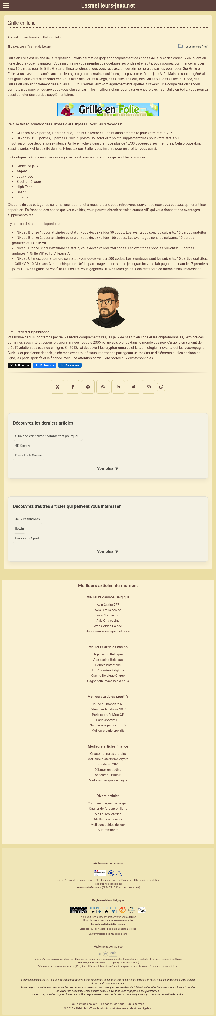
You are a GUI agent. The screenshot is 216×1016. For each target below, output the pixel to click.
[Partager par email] (133, 384)
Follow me (22, 365)
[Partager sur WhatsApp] (103, 384)
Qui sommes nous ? (84, 1003)
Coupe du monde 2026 (108, 703)
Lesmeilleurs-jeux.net (108, 5)
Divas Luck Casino (29, 452)
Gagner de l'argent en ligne (108, 808)
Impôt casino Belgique (108, 669)
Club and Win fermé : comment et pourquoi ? (50, 431)
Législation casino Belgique (121, 928)
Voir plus (108, 465)
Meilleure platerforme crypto (108, 758)
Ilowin (20, 526)
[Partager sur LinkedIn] (113, 384)
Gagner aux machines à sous (108, 680)
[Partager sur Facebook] (83, 384)
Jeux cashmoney (28, 516)
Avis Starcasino (108, 614)
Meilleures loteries (108, 813)
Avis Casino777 (108, 604)
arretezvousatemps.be (120, 919)
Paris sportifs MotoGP (108, 714)
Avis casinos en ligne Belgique (108, 630)
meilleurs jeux (68, 74)
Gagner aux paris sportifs (108, 724)
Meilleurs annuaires (108, 818)
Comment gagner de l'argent (108, 802)
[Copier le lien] (143, 384)
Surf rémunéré (108, 829)
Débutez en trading (107, 769)
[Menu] (6, 5)
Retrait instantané (108, 664)
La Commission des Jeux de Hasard (108, 932)
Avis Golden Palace (108, 625)
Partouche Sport (28, 537)
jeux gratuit (59, 58)
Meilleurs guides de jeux (108, 824)
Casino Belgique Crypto (108, 675)
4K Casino (23, 441)
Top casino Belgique (108, 653)
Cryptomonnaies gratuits (108, 753)
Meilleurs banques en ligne (108, 779)
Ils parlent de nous (112, 1003)
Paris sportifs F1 (108, 719)
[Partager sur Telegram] (93, 384)
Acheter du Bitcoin (108, 774)
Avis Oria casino (108, 620)
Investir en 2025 (108, 763)
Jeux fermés (136, 1003)
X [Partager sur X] (73, 384)
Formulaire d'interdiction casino (108, 923)
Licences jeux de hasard (92, 928)
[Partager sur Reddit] (123, 384)
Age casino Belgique (108, 659)
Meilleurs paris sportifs (107, 730)
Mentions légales (140, 1007)
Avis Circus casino (108, 609)
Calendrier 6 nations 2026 (108, 708)
